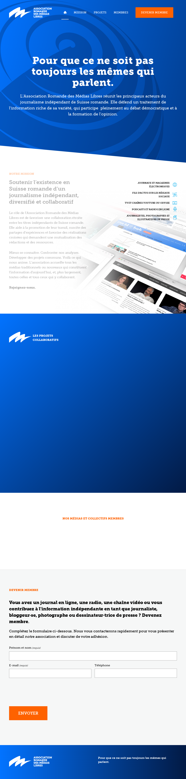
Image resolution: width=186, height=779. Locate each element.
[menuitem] (65, 12)
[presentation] (36, 688)
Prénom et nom (25, 648)
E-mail (18, 665)
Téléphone (102, 665)
